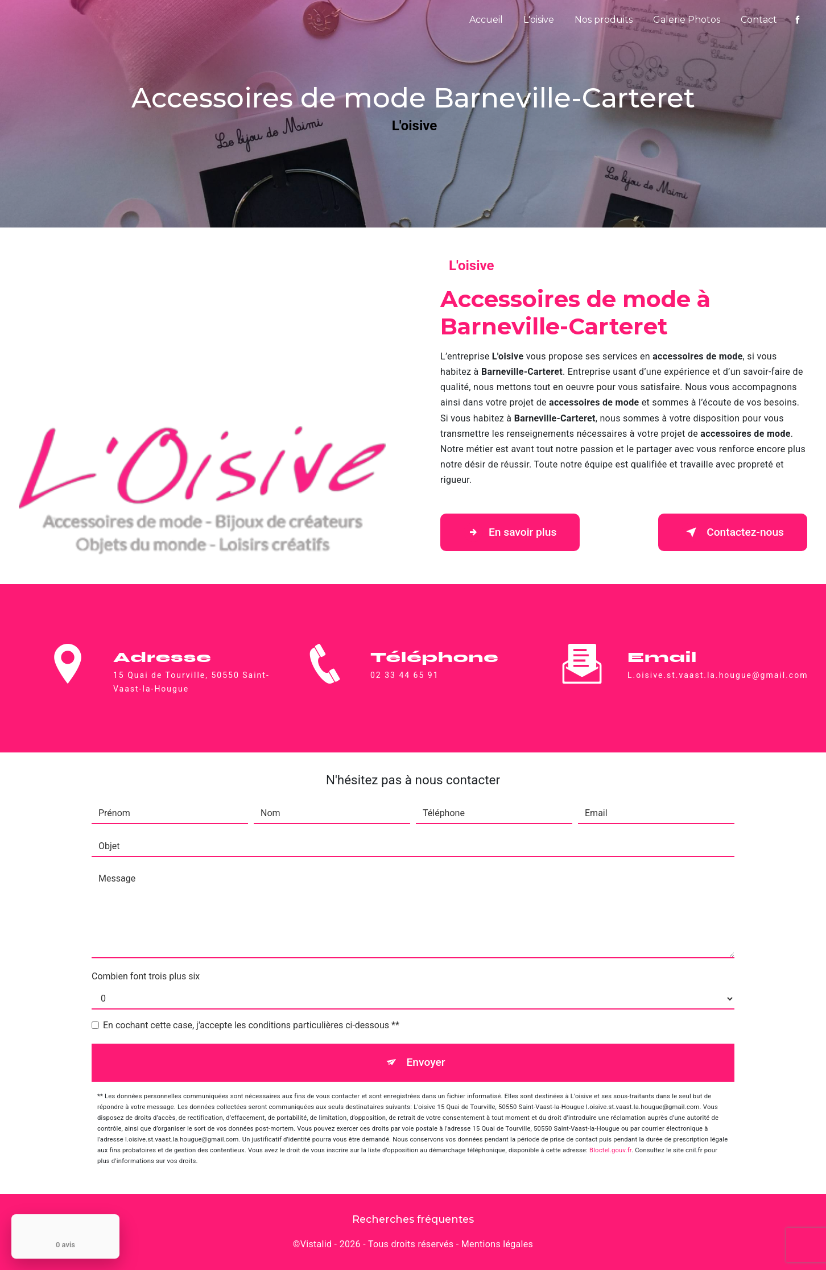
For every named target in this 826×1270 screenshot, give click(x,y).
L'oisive (538, 19)
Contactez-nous (733, 532)
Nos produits (604, 19)
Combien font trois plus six (146, 976)
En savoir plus (510, 532)
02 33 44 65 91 (404, 685)
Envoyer (426, 1062)
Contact (759, 19)
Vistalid (316, 1244)
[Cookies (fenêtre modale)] (3, 1263)
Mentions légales (497, 1244)
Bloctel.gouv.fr (610, 1150)
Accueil (486, 19)
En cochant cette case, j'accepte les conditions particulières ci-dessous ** (251, 1025)
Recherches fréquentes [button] (413, 1219)
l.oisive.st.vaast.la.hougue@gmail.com (717, 664)
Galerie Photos (686, 19)
